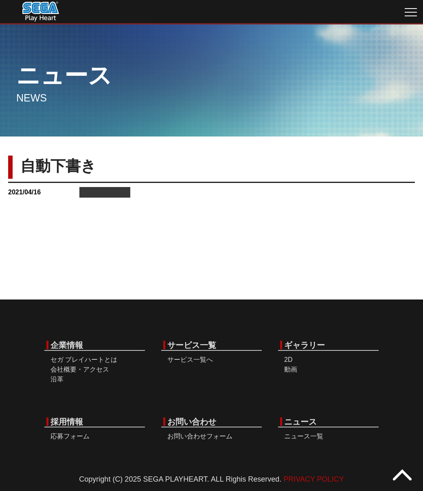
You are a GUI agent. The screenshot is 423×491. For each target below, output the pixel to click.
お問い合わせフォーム (199, 436)
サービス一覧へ (190, 359)
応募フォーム (70, 436)
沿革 (57, 379)
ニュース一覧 (303, 436)
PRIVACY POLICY (313, 479)
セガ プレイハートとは (83, 359)
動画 (290, 369)
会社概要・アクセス (79, 369)
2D (288, 359)
